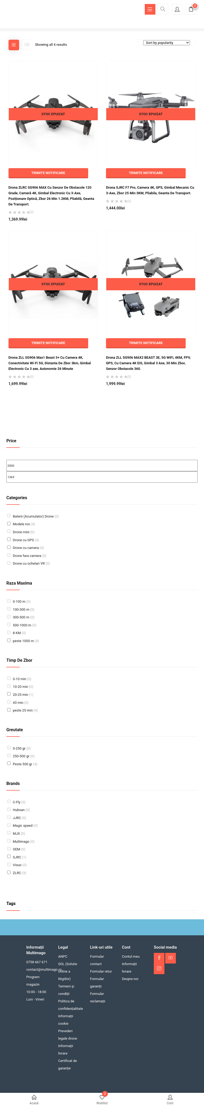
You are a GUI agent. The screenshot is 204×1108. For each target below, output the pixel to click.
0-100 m (22, 601)
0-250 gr (22, 748)
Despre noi (130, 979)
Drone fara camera (29, 556)
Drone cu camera (28, 548)
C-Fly (19, 802)
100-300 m (23, 609)
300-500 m (23, 617)
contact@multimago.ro (44, 969)
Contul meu (130, 956)
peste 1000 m (26, 641)
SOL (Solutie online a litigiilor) (67, 971)
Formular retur (101, 971)
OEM (19, 849)
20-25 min (23, 695)
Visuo (20, 865)
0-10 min (22, 679)
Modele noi (24, 524)
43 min (20, 703)
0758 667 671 (37, 962)
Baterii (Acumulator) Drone (36, 516)
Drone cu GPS (26, 540)
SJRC (19, 857)
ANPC (62, 956)
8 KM (19, 633)
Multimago (24, 842)
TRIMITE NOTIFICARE (48, 173)
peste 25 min (25, 710)
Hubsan (21, 810)
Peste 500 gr (25, 764)
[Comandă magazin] (166, 42)
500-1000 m (24, 625)
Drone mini (24, 532)
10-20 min (23, 687)
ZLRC (19, 873)
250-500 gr (24, 756)
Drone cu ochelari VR (31, 563)
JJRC (19, 818)
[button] (191, 10)
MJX (19, 834)
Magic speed (25, 826)
